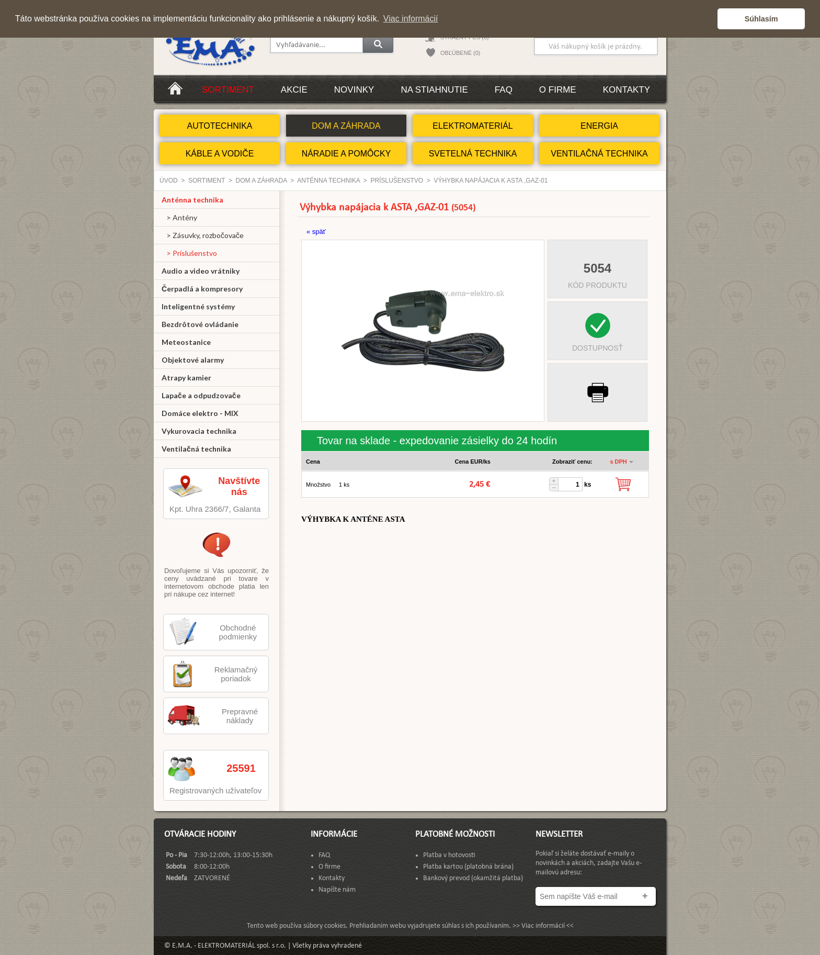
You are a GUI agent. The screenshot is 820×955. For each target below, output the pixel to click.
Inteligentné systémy (198, 306)
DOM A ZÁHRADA (346, 125)
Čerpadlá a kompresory (202, 288)
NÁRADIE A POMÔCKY (346, 153)
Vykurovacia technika (199, 430)
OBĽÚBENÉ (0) (460, 53)
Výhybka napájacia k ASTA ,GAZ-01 (491, 180)
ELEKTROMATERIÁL (472, 125)
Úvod (169, 180)
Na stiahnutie (434, 90)
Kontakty (626, 90)
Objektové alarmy (193, 359)
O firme (557, 90)
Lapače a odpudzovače (201, 395)
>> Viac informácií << (543, 926)
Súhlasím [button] (761, 19)
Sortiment (228, 90)
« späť (316, 231)
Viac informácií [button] (410, 18)
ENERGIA (599, 125)
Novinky (354, 90)
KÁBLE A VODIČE (220, 153)
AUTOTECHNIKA (219, 125)
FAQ (503, 90)
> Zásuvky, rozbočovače (203, 235)
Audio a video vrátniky (201, 270)
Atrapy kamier (186, 377)
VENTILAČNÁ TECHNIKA (599, 153)
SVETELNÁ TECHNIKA (473, 153)
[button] (707, 19)
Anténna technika (328, 180)
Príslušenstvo (396, 180)
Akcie (294, 90)
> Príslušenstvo (189, 253)
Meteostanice (186, 342)
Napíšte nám (337, 890)
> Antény (179, 217)
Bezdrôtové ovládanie (200, 324)
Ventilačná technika (196, 448)
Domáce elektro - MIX (200, 413)
